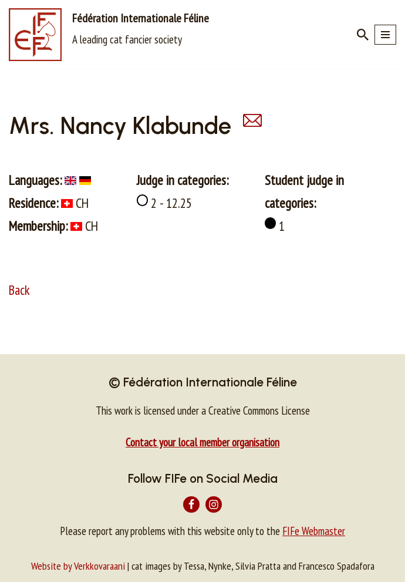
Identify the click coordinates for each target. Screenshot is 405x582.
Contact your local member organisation (202, 442)
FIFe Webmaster (313, 531)
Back (19, 289)
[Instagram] (213, 504)
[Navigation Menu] (385, 35)
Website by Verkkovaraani (78, 566)
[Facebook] (191, 504)
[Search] (363, 35)
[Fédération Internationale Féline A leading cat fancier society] (109, 34)
